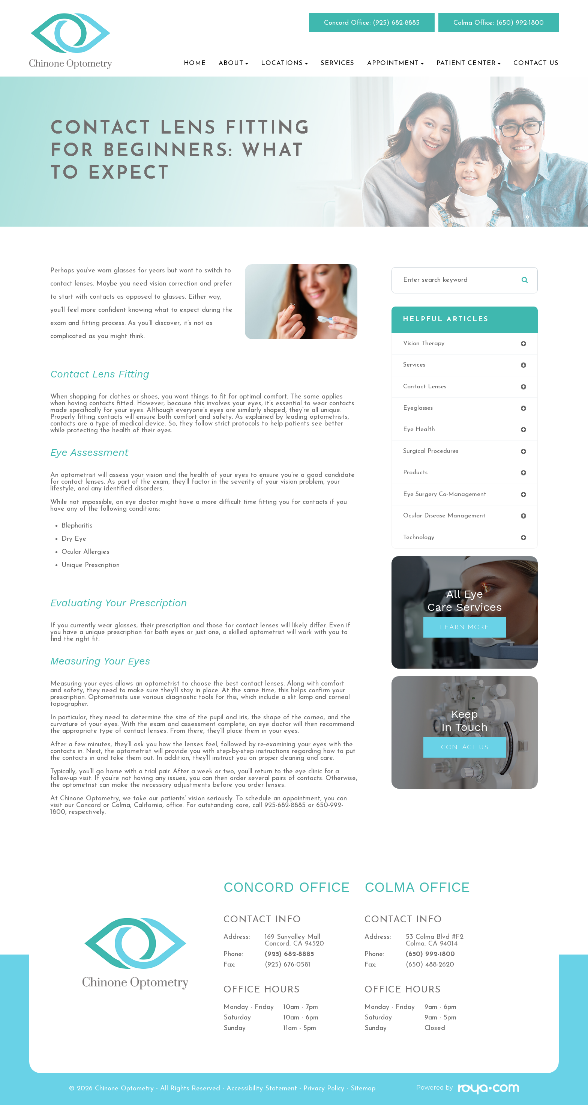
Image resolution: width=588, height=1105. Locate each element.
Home (195, 63)
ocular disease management (447, 521)
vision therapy (425, 343)
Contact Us (536, 63)
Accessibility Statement (261, 1088)
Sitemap (363, 1088)
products (416, 476)
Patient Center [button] (468, 63)
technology (419, 543)
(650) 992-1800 (520, 23)
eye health (420, 432)
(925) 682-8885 (396, 23)
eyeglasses (420, 410)
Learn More (464, 633)
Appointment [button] (395, 63)
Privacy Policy (323, 1088)
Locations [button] (284, 63)
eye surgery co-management (448, 498)
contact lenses (426, 388)
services (415, 366)
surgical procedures (432, 454)
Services (337, 63)
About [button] (233, 63)
